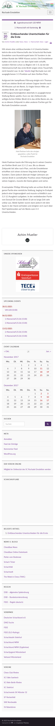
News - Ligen (44, 42)
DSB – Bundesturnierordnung (16, 597)
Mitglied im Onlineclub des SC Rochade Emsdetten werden (27, 469)
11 (41, 368)
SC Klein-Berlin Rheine (13, 682)
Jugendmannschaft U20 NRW (29, 23)
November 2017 (11, 357)
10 (48, 397)
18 (41, 372)
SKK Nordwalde (10, 702)
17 (48, 400)
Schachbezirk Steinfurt (13, 637)
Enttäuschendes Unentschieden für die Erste (28, 533)
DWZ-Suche (9, 622)
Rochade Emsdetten (11, 12)
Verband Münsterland (12, 657)
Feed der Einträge (11, 444)
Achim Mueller (10, 42)
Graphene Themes (22, 723)
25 (41, 375)
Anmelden (8, 439)
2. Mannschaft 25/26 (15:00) (16, 332)
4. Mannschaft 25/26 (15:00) (16, 336)
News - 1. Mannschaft (31, 42)
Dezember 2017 (11, 385)
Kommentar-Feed (11, 449)
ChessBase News (10, 547)
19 (48, 372)
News (21, 42)
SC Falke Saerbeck (11, 677)
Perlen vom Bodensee (12, 557)
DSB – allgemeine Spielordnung (16, 592)
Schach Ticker (9, 562)
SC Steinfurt (9, 687)
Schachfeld (8, 567)
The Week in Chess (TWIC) (14, 577)
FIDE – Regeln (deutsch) (13, 602)
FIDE (6, 627)
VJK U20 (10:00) (11, 310)
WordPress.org (10, 454)
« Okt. (6, 351)
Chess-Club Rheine (11, 672)
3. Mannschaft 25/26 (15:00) (16, 323)
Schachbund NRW (11, 642)
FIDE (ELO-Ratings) (11, 632)
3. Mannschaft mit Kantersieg (26, 28)
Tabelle (27, 71)
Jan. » (48, 351)
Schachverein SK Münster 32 (15, 692)
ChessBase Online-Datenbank (15, 552)
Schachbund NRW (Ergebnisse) (16, 647)
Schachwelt (8, 572)
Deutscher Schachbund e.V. (15, 617)
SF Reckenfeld (9, 697)
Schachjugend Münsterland (15, 652)
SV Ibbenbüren (10, 707)
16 (41, 400)
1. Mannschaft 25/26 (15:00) (16, 319)
